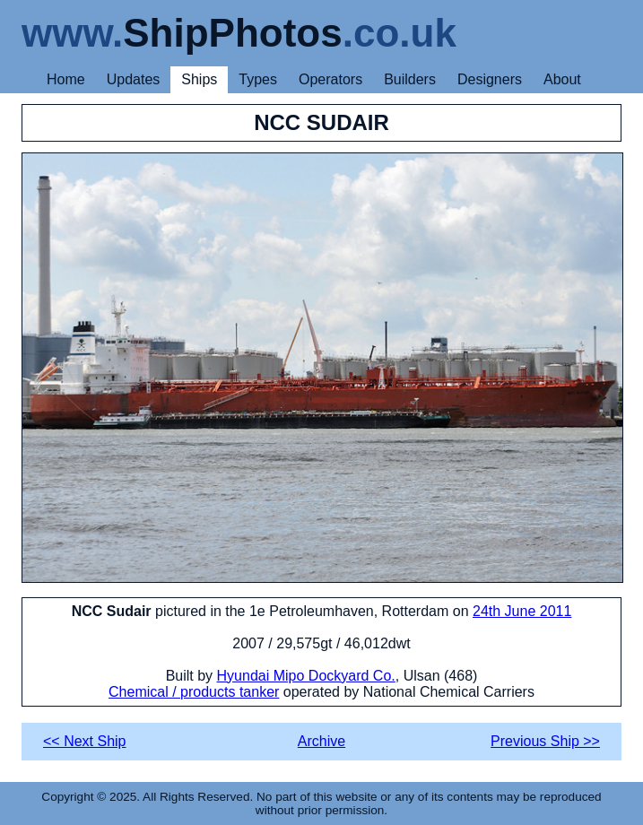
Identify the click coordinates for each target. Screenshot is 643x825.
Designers (489, 79)
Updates (134, 79)
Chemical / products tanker (194, 691)
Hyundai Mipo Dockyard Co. (306, 675)
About (562, 79)
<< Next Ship (84, 741)
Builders (410, 79)
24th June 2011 (522, 611)
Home (66, 79)
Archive (321, 741)
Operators (330, 79)
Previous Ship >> (545, 741)
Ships (199, 79)
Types (258, 79)
